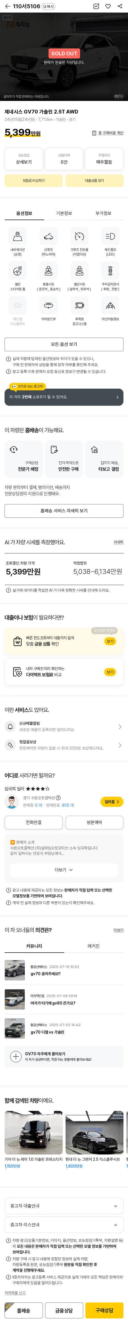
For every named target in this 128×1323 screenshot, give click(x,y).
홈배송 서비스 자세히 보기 (64, 511)
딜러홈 (110, 802)
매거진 (94, 946)
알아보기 (64, 641)
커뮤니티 (34, 946)
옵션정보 (24, 213)
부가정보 (104, 213)
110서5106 (34, 6)
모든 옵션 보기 (64, 344)
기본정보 (64, 213)
